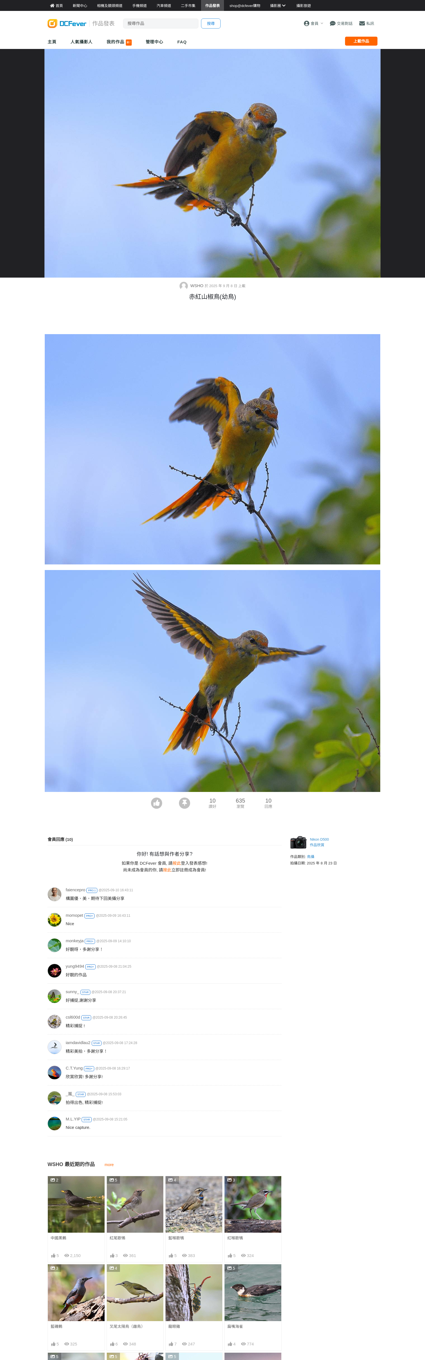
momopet (74, 915)
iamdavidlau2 (78, 1042)
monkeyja (75, 940)
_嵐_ (70, 1093)
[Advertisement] (212, 318)
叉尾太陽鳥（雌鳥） (127, 1326)
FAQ (182, 41)
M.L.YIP (73, 1119)
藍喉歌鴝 (176, 1238)
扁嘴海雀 (235, 1326)
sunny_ (72, 991)
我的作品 (119, 42)
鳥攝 (310, 857)
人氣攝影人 (81, 41)
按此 (177, 863)
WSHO (192, 285)
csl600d (73, 1017)
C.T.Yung (74, 1068)
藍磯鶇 (56, 1326)
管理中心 (155, 41)
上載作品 (361, 41)
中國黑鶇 (58, 1238)
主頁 (52, 41)
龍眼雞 (174, 1326)
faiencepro (75, 889)
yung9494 (75, 966)
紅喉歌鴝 (235, 1238)
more (109, 1164)
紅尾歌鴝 (117, 1238)
